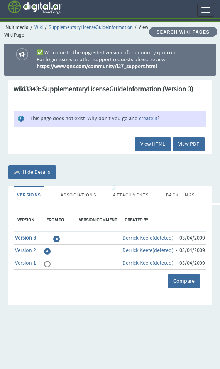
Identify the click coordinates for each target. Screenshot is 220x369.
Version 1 (25, 263)
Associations (78, 195)
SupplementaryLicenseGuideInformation (91, 27)
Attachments (131, 195)
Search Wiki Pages (183, 32)
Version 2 (25, 250)
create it (148, 118)
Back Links (180, 195)
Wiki (38, 27)
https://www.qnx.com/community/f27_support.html (97, 66)
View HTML (152, 144)
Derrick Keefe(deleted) (147, 238)
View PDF (188, 144)
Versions (29, 195)
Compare (184, 281)
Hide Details (32, 172)
